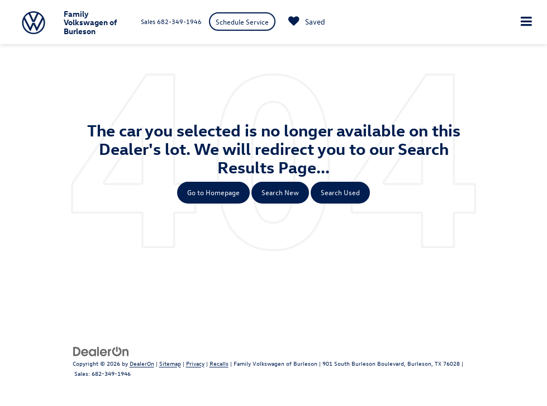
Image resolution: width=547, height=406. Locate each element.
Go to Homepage (213, 192)
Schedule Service (242, 21)
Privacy (195, 363)
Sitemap (170, 363)
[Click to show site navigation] (526, 22)
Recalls (219, 363)
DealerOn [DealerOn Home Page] (142, 363)
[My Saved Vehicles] (304, 21)
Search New (280, 192)
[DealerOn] (101, 350)
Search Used (340, 192)
